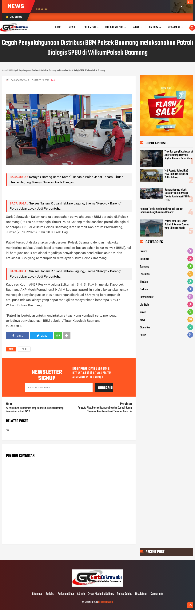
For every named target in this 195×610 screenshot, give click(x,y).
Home (58, 27)
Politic (143, 335)
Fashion (144, 289)
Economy (144, 266)
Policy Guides (124, 594)
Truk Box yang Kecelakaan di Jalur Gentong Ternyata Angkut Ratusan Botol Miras (179, 155)
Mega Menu (174, 27)
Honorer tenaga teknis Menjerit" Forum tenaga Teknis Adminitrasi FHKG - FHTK (177, 194)
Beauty (143, 251)
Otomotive (145, 327)
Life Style (144, 304)
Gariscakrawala (105, 602)
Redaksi (50, 594)
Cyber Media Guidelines (101, 594)
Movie (143, 312)
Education (145, 274)
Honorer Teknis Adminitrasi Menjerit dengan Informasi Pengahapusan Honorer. (161, 210)
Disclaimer (141, 594)
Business (144, 259)
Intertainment (146, 297)
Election (144, 281)
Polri (24, 349)
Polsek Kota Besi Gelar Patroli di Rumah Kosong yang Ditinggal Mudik (177, 225)
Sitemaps (37, 594)
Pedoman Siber (66, 594)
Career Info (156, 594)
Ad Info (81, 594)
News (142, 320)
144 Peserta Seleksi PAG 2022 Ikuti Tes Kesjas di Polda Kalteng (176, 174)
